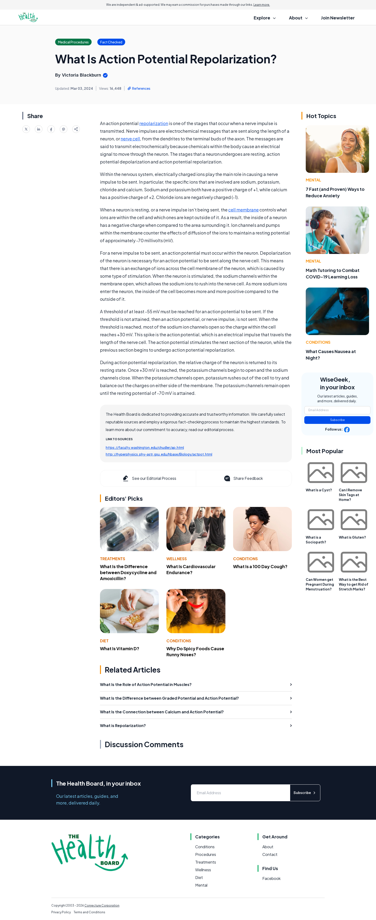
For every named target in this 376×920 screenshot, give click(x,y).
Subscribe (337, 420)
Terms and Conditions (89, 912)
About (267, 846)
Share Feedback (243, 478)
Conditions (245, 558)
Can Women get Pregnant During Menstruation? (320, 584)
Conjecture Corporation (101, 905)
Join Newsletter (338, 17)
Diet (104, 640)
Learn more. (261, 4)
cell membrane (243, 209)
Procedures (205, 854)
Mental (313, 179)
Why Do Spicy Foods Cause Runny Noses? (195, 651)
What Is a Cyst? (319, 490)
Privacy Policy (61, 912)
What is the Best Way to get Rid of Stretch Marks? (353, 584)
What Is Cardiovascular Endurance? (191, 569)
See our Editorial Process (149, 478)
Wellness (176, 558)
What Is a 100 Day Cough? (260, 566)
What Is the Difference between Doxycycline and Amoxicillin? (128, 572)
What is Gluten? (352, 537)
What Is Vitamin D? (119, 648)
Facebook (271, 878)
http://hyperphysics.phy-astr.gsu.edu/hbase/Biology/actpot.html (159, 454)
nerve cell (130, 138)
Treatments (112, 558)
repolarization (153, 123)
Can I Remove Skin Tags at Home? (350, 495)
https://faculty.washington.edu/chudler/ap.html (145, 447)
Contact (269, 854)
